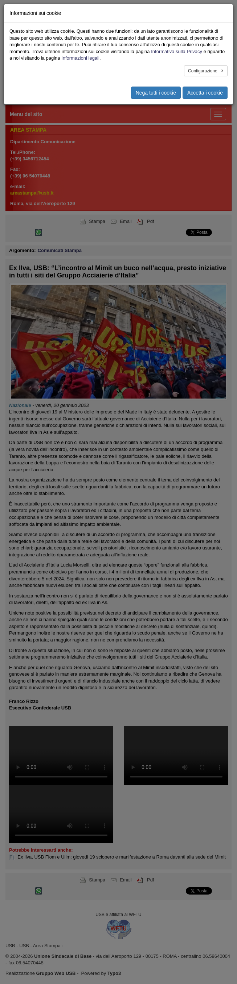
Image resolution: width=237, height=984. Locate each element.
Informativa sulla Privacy (176, 51)
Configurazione (203, 70)
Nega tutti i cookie (156, 93)
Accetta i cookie (205, 93)
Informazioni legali (80, 58)
